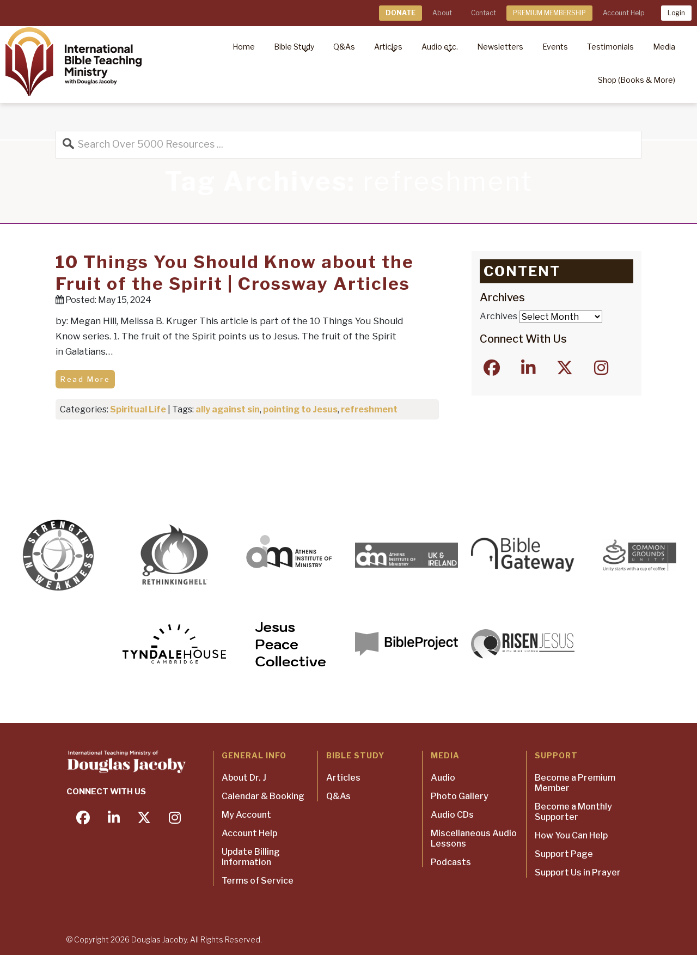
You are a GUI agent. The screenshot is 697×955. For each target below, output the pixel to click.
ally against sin (227, 409)
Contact (483, 13)
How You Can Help (571, 835)
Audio (443, 777)
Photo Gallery (459, 796)
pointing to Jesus (300, 409)
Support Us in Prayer (578, 872)
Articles (343, 777)
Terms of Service (258, 880)
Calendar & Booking (263, 796)
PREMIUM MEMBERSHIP (549, 13)
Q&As (338, 796)
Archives (498, 316)
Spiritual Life (138, 409)
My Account (246, 815)
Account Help (623, 13)
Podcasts (451, 862)
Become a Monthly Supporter (573, 811)
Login (676, 13)
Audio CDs (452, 815)
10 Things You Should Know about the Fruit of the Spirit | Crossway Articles (235, 272)
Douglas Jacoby (159, 939)
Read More (85, 379)
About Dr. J (244, 777)
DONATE (400, 13)
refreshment (369, 409)
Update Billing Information (251, 857)
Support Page (564, 854)
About (442, 13)
